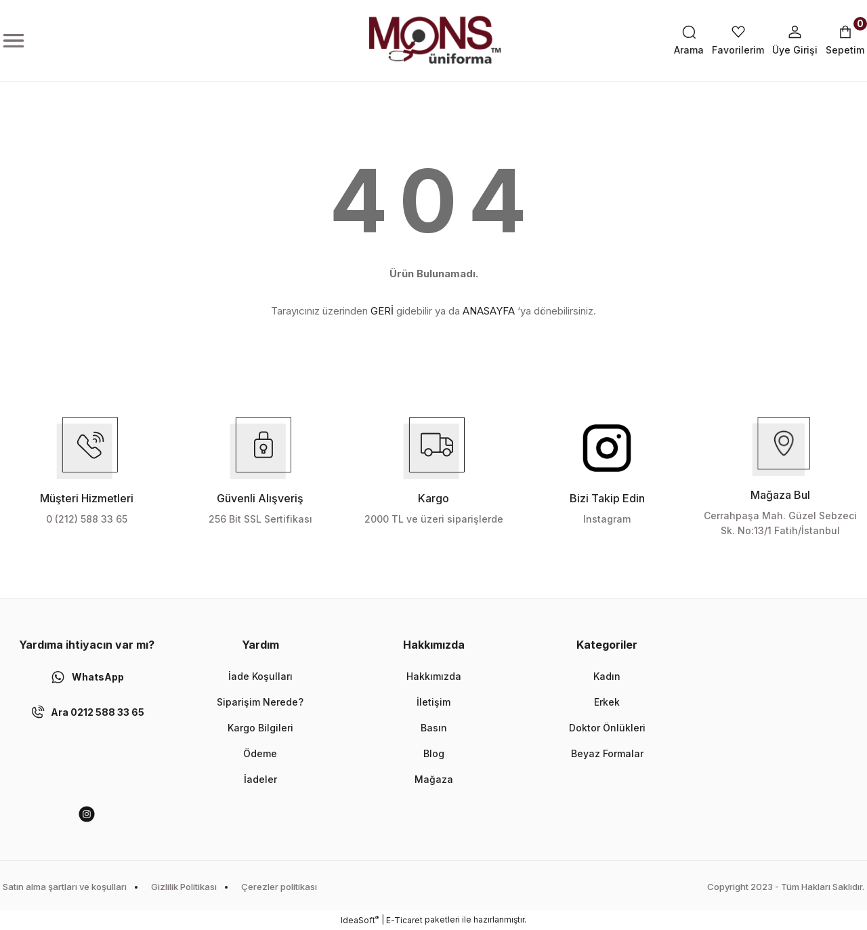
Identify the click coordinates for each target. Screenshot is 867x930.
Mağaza (434, 779)
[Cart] (845, 41)
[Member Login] (795, 41)
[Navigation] (13, 41)
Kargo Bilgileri (260, 727)
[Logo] (433, 40)
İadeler (260, 779)
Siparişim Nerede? (260, 702)
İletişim (433, 702)
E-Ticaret (404, 920)
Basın (434, 727)
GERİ (382, 310)
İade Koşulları (260, 676)
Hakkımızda (433, 676)
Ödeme (260, 753)
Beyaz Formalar (607, 753)
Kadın (606, 676)
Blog (433, 753)
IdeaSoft (360, 919)
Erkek (607, 702)
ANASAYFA (489, 310)
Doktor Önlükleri (607, 727)
